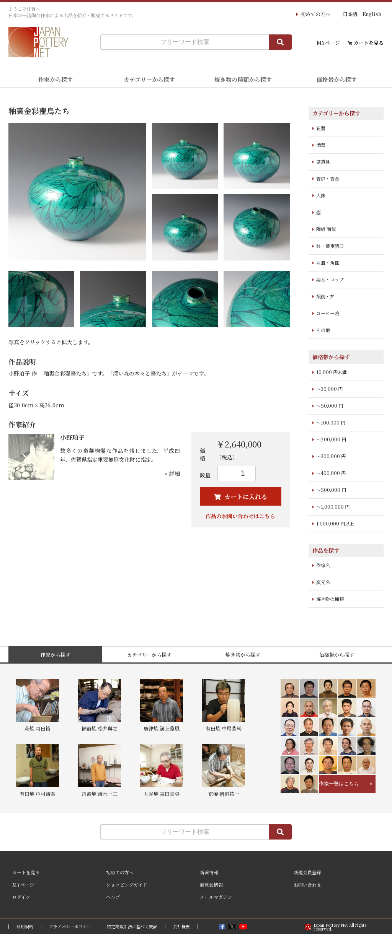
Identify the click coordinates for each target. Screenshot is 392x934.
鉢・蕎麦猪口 (330, 245)
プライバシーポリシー (70, 926)
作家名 (323, 565)
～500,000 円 (331, 490)
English (372, 14)
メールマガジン (216, 896)
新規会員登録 (307, 872)
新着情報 (209, 872)
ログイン (21, 896)
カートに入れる (245, 496)
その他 (323, 330)
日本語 (350, 14)
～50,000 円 (329, 405)
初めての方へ (315, 14)
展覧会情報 (211, 884)
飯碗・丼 (325, 296)
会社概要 (181, 926)
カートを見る (369, 42)
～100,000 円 (330, 422)
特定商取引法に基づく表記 (132, 926)
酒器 (320, 145)
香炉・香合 (327, 178)
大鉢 (320, 195)
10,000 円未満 (331, 372)
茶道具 (323, 161)
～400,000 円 (331, 473)
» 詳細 (172, 473)
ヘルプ (113, 896)
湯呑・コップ (330, 279)
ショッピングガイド (126, 884)
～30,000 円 (329, 389)
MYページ (328, 42)
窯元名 (323, 582)
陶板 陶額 (326, 229)
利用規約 (24, 926)
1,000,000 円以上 (335, 523)
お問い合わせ (307, 884)
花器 (320, 128)
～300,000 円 (331, 456)
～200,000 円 (331, 439)
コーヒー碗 (327, 313)
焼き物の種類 (330, 599)
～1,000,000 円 (333, 506)
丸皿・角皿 (327, 262)
